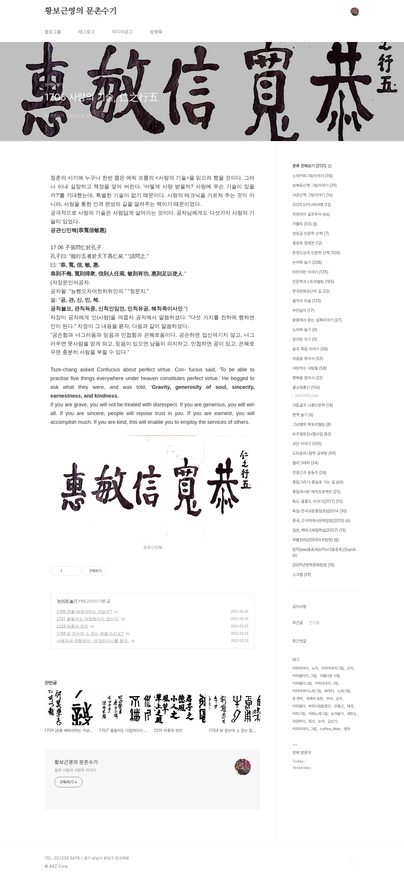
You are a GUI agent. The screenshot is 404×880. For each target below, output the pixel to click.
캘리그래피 (305, 463)
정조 (311, 721)
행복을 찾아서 (307, 377)
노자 (315, 668)
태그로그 (86, 32)
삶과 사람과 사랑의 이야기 (75, 770)
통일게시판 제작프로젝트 (316, 491)
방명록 (156, 32)
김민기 (332, 721)
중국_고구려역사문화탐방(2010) (321, 520)
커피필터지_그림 (304, 676)
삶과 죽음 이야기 (310, 349)
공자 (339, 698)
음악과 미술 (306, 300)
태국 (350, 706)
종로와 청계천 (307, 243)
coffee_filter (330, 729)
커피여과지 (300, 668)
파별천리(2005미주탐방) (315, 540)
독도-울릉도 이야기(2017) (317, 501)
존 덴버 (297, 698)
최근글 (297, 622)
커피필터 (298, 706)
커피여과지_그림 (304, 729)
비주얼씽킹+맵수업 (311, 434)
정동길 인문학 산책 (310, 233)
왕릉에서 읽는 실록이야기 (317, 320)
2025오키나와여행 (311, 204)
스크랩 (301, 574)
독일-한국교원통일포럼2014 (319, 511)
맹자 (347, 729)
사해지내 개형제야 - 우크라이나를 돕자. (93, 640)
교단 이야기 (307, 443)
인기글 (314, 622)
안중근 (339, 706)
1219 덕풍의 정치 (72, 626)
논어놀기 (337, 714)
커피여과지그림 (332, 668)
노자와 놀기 (304, 329)
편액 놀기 (302, 414)
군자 (350, 668)
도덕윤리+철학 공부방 (314, 453)
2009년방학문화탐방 (313, 565)
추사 (329, 698)
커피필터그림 (302, 683)
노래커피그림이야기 (312, 175)
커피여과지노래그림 (306, 691)
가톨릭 (304, 224)
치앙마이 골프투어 (311, 214)
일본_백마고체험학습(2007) (319, 530)
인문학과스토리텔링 (313, 281)
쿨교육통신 (306, 387)
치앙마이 (298, 721)
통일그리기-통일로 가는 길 (317, 482)
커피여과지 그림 (326, 683)
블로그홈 (53, 32)
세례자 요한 (314, 698)
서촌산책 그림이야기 (312, 195)
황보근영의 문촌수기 (81, 11)
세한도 (351, 714)
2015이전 (306, 396)
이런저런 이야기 (310, 272)
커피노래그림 (318, 714)
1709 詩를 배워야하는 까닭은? (84, 611)
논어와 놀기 (67, 601)
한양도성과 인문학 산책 (316, 252)
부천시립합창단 (319, 706)
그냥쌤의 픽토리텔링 (311, 424)
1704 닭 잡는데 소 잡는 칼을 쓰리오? (90, 633)
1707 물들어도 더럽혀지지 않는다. (88, 618)
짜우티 (329, 691)
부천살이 (303, 310)
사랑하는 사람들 (309, 368)
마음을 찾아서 (307, 358)
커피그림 (298, 714)
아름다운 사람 (330, 676)
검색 (341, 11)
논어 (321, 721)
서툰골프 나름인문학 (312, 405)
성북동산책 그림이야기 (314, 185)
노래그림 (343, 691)
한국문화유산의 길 (311, 291)
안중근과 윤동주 (309, 472)
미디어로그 (122, 32)
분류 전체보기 (311, 166)
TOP (354, 860)
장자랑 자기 (304, 339)
